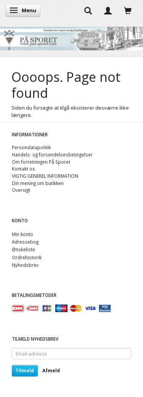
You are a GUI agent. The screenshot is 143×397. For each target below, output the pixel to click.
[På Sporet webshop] (71, 36)
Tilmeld (25, 370)
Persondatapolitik (31, 147)
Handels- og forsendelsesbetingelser (52, 154)
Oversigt (21, 190)
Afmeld (51, 370)
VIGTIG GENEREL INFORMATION (45, 176)
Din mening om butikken (38, 183)
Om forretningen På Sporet (41, 162)
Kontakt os (23, 169)
